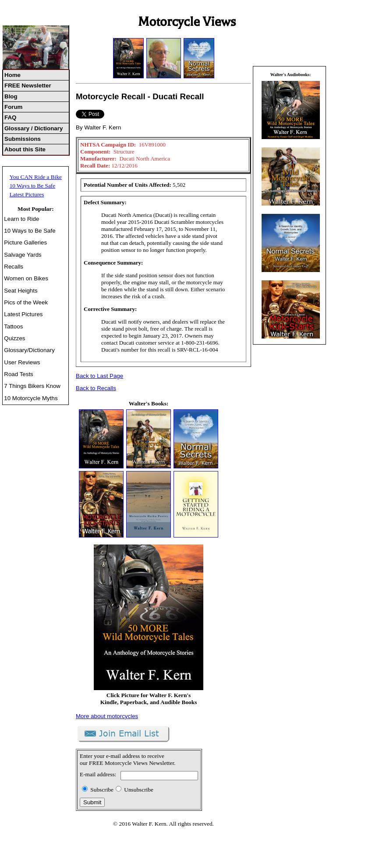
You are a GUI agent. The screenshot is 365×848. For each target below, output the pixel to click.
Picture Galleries (25, 242)
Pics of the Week (26, 302)
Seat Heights (20, 290)
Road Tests (18, 374)
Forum (13, 107)
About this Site (25, 149)
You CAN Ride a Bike (36, 177)
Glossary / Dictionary (33, 128)
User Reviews (22, 362)
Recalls (13, 266)
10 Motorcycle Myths (30, 398)
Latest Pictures (27, 194)
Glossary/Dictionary (29, 350)
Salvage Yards (22, 254)
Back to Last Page (99, 376)
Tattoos (13, 326)
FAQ (10, 117)
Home (12, 75)
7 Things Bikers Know (32, 386)
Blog (11, 96)
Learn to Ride (21, 219)
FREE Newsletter (27, 85)
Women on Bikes (26, 278)
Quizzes (14, 338)
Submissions (22, 139)
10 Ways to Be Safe (33, 185)
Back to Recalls (96, 388)
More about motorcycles (107, 716)
